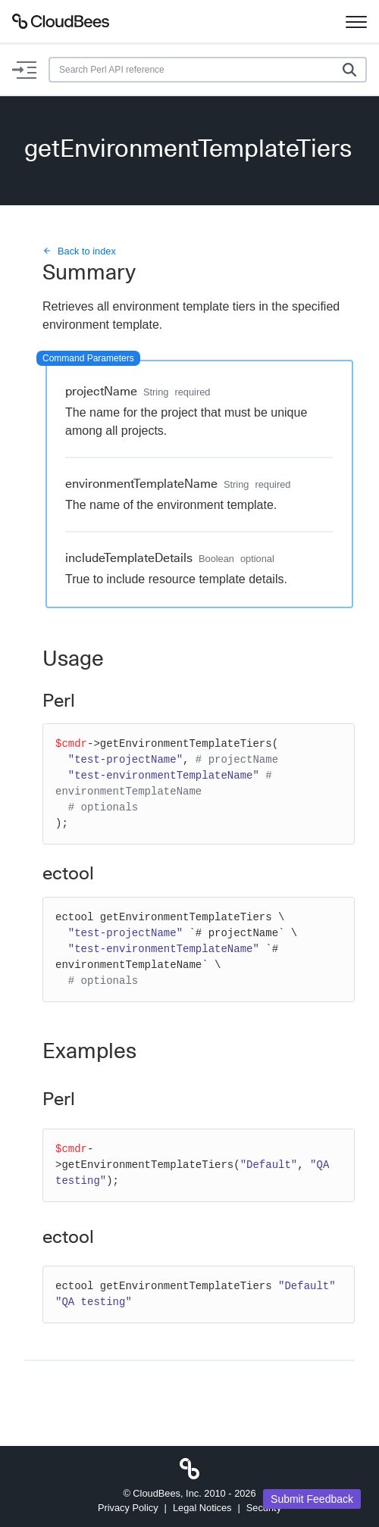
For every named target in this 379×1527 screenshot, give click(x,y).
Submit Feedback (312, 1499)
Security (263, 1507)
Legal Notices (202, 1507)
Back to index (79, 251)
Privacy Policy (128, 1507)
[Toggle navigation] (356, 21)
